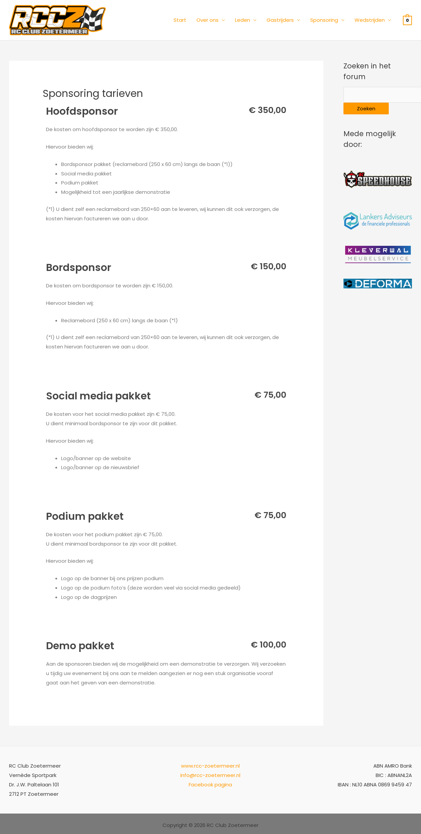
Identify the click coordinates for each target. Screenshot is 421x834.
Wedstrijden (370, 19)
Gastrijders (280, 19)
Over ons (207, 19)
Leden (242, 19)
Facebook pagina (210, 784)
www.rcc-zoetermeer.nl (210, 765)
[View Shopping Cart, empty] (407, 19)
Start (180, 19)
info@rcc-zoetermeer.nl (210, 775)
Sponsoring (324, 19)
